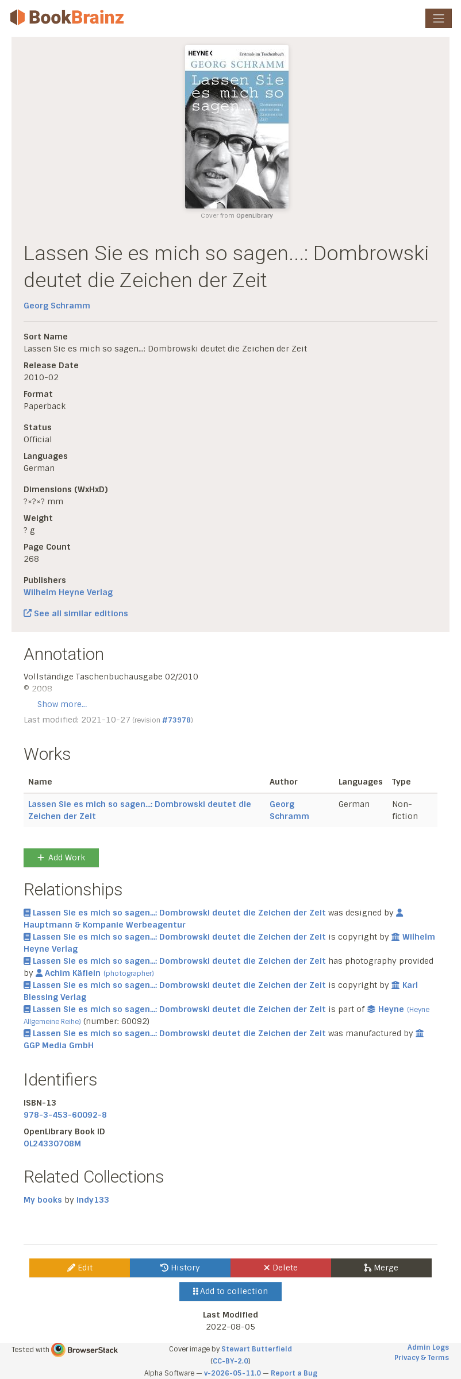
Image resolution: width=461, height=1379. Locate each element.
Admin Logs (428, 1347)
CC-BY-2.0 (230, 1361)
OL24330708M (52, 1143)
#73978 (176, 720)
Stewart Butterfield (256, 1349)
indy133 (92, 1200)
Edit (80, 1267)
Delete (281, 1267)
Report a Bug (294, 1373)
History (180, 1267)
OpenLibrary (254, 215)
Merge (381, 1267)
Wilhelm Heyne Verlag (68, 592)
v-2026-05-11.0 (232, 1373)
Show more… (62, 704)
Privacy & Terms (421, 1357)
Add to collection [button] (230, 1291)
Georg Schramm (57, 305)
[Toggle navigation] (438, 18)
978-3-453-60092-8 (65, 1115)
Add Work (61, 857)
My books (43, 1200)
